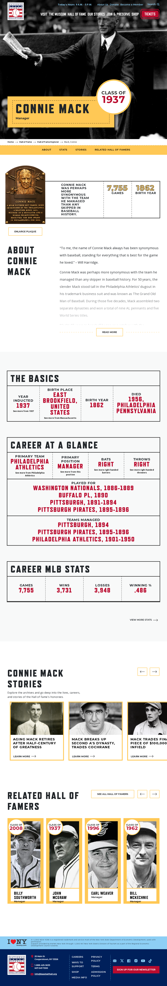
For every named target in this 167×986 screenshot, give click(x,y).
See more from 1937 (23, 411)
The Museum (57, 14)
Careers (77, 957)
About (46, 150)
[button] (142, 672)
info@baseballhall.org (46, 974)
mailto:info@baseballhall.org (115, 961)
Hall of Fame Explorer (48, 142)
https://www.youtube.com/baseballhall (143, 961)
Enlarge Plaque (25, 231)
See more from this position (70, 473)
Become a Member (131, 5)
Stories (81, 150)
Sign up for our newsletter (136, 969)
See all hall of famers (112, 794)
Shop (135, 14)
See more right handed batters (106, 471)
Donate (114, 5)
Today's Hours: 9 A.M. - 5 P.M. (75, 4)
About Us (102, 5)
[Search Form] (151, 4)
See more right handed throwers (142, 471)
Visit (43, 14)
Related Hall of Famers (112, 150)
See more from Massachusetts (60, 418)
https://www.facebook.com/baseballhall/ (129, 961)
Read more (109, 332)
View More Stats (141, 620)
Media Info (79, 978)
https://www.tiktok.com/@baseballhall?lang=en (150, 961)
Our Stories (96, 14)
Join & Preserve (118, 14)
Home (11, 142)
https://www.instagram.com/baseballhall (136, 961)
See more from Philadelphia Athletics (30, 474)
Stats (63, 150)
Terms (95, 966)
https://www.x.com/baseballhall (121, 960)
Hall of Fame (77, 14)
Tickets (149, 14)
